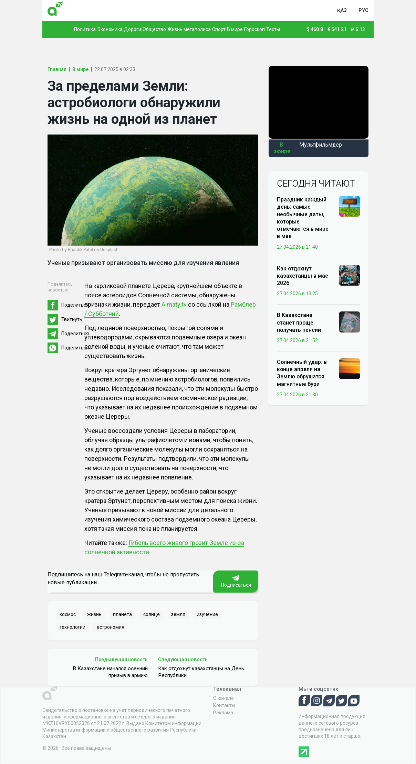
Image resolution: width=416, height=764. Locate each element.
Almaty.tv (174, 304)
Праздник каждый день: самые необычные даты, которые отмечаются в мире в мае (303, 217)
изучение (207, 614)
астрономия (110, 627)
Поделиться (75, 305)
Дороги (132, 29)
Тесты (273, 29)
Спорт (219, 29)
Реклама (223, 712)
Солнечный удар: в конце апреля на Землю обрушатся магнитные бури (302, 373)
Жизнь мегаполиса (189, 29)
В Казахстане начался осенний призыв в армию (110, 671)
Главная (57, 69)
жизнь (94, 614)
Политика (85, 29)
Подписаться (235, 581)
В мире (235, 29)
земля (178, 614)
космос (68, 614)
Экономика (110, 29)
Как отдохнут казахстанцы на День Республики (201, 671)
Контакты (224, 705)
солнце (151, 614)
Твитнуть (71, 319)
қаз (342, 10)
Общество (154, 29)
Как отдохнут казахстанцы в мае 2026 (302, 275)
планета (122, 614)
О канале (223, 698)
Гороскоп (254, 29)
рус (363, 10)
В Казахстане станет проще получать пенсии (299, 322)
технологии (72, 627)
